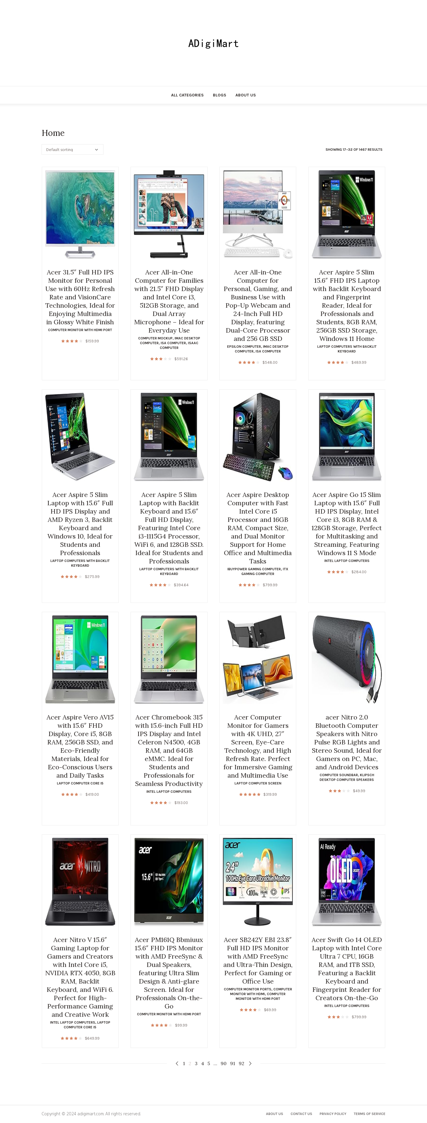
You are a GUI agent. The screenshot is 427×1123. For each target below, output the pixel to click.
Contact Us (301, 1114)
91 (232, 1063)
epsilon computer (244, 346)
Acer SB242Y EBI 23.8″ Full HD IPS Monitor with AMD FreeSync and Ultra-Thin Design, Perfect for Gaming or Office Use (258, 960)
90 (224, 1063)
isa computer (173, 343)
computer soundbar (339, 775)
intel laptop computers (346, 561)
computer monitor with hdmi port (80, 330)
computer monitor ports (247, 989)
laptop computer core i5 (80, 783)
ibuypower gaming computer (254, 569)
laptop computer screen (258, 783)
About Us (274, 1114)
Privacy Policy (333, 1114)
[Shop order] (72, 149)
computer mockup (155, 338)
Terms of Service (369, 1114)
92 (241, 1063)
